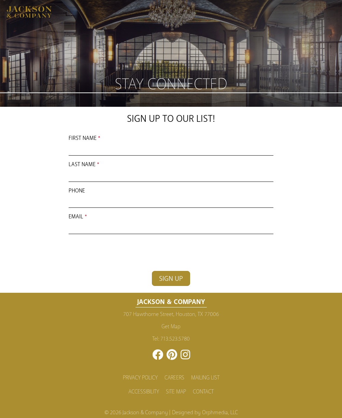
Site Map (176, 391)
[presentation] (120, 252)
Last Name (82, 164)
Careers (174, 377)
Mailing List (205, 377)
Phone (77, 190)
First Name (83, 138)
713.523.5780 (175, 338)
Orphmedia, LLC (220, 412)
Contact (203, 391)
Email (76, 216)
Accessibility (143, 391)
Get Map (171, 326)
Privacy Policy (140, 377)
